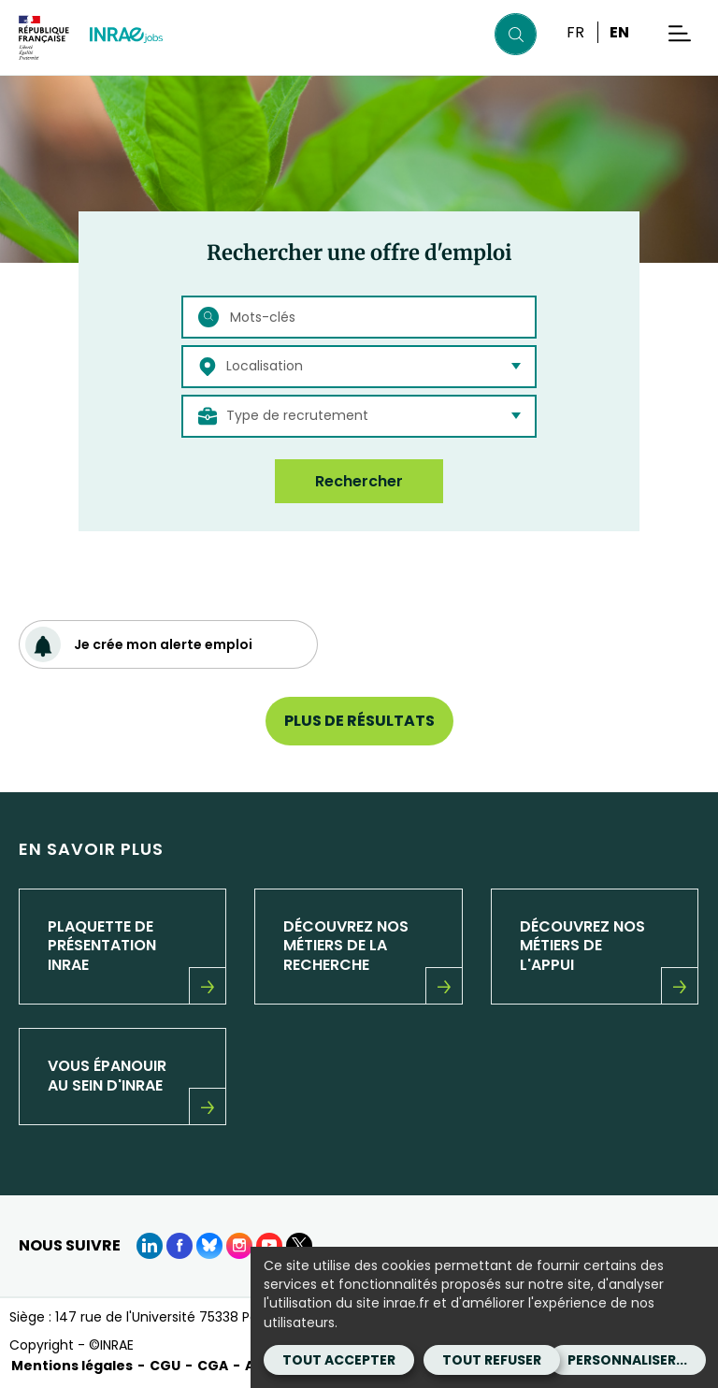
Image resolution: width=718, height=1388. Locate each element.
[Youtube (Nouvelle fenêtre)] (269, 1246)
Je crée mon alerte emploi (138, 644)
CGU (165, 1365)
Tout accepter (338, 1360)
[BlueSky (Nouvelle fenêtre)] (209, 1246)
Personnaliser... (627, 1360)
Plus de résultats (359, 720)
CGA (212, 1365)
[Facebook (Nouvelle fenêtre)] (179, 1246)
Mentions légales (72, 1365)
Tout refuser (491, 1360)
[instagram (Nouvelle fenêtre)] (239, 1246)
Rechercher (359, 481)
